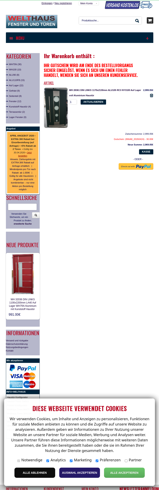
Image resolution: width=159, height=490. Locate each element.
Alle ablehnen (35, 472)
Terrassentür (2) (17, 111)
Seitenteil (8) (15, 96)
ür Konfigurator (20, 397)
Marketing (81, 459)
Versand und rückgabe (17, 340)
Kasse (146, 151)
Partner (133, 459)
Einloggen (47, 3)
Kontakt (9, 350)
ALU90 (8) (14, 74)
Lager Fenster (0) (17, 117)
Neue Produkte (22, 245)
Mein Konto (86, 3)
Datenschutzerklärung (17, 344)
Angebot (11, 128)
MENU (79, 37)
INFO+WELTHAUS (16, 391)
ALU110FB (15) (17, 80)
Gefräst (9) (14, 90)
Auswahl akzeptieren (79, 472)
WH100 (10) (15, 69)
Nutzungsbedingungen (17, 347)
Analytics (56, 459)
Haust (10, 397)
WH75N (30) (15, 64)
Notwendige (29, 459)
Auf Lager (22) (16, 85)
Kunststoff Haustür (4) (20, 106)
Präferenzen (108, 459)
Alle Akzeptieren (124, 472)
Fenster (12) (15, 101)
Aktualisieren (93, 101)
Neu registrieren (63, 3)
